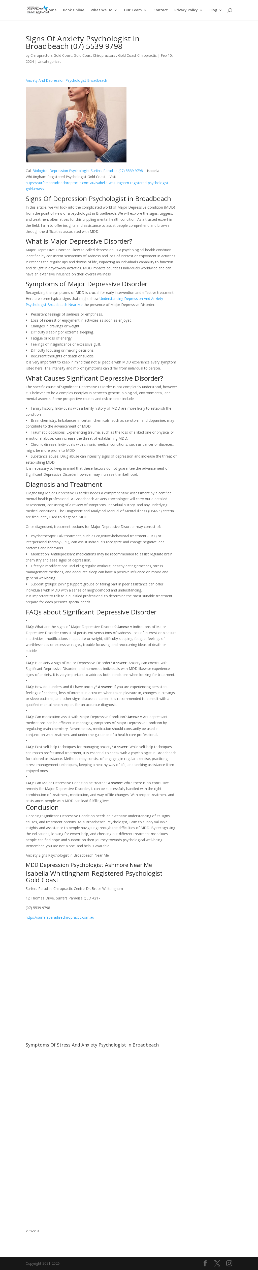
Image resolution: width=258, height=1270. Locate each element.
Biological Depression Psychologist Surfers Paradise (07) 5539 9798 (88, 170)
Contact (160, 10)
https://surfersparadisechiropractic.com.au (60, 917)
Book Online (73, 10)
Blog (213, 10)
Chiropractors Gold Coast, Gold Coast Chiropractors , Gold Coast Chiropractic (93, 55)
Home (51, 10)
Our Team (133, 10)
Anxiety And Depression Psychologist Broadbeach (66, 80)
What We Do (101, 10)
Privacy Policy (186, 10)
